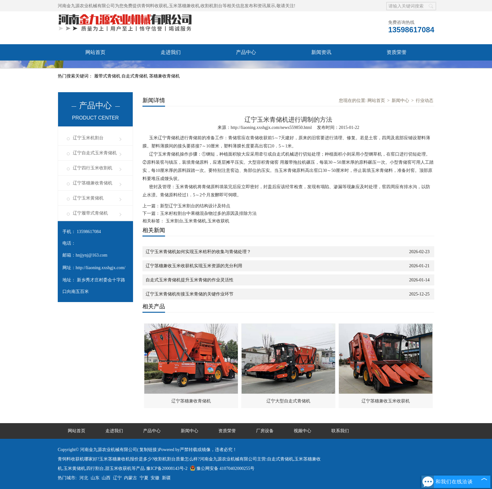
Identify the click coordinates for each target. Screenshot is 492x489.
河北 (83, 478)
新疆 (166, 478)
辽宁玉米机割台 (88, 138)
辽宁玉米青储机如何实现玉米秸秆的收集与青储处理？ (198, 251)
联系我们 (321, 68)
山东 (95, 478)
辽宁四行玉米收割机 (92, 168)
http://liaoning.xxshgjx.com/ (101, 267)
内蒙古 (130, 478)
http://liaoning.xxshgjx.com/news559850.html (271, 127)
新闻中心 (400, 100)
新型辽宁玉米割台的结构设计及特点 (195, 206)
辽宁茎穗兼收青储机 (92, 183)
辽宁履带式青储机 (90, 213)
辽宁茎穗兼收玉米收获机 (385, 401)
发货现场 (246, 68)
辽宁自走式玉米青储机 (95, 153)
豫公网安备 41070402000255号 (222, 468)
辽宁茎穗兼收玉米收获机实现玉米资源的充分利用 (194, 265)
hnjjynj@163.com (91, 255)
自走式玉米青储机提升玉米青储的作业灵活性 (189, 280)
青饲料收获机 (154, 5)
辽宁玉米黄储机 (88, 198)
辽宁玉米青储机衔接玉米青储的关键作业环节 (189, 294)
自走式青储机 (135, 76)
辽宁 (117, 478)
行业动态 (424, 100)
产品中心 (246, 52)
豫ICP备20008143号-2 (166, 468)
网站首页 (95, 52)
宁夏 (144, 478)
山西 (106, 478)
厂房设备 (95, 68)
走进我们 (171, 52)
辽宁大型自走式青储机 (288, 401)
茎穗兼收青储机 (164, 76)
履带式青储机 (108, 76)
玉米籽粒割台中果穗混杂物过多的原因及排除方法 (208, 213)
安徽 (155, 478)
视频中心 (171, 68)
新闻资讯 (321, 52)
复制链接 (148, 449)
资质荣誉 (397, 52)
